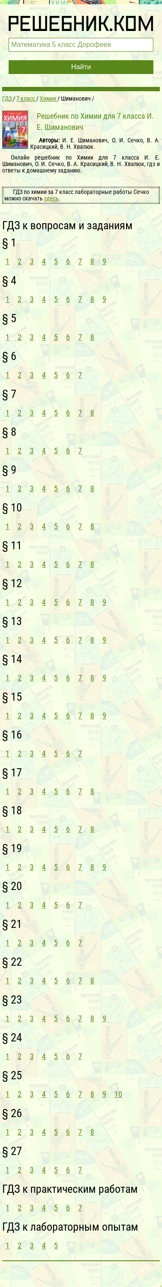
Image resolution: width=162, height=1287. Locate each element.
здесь (51, 198)
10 (118, 1094)
